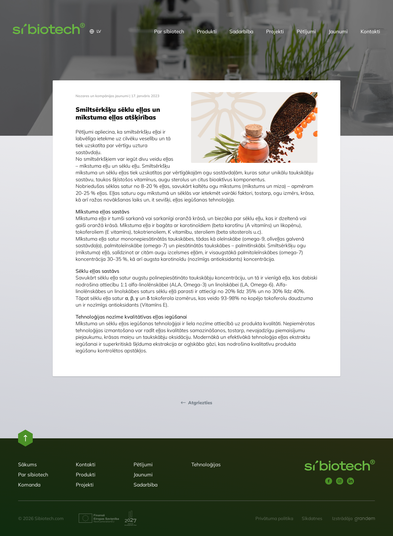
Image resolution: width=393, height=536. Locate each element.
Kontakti (370, 31)
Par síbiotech (169, 31)
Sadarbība (241, 31)
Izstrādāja (342, 518)
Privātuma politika (274, 518)
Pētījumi (306, 31)
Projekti (275, 31)
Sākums (27, 464)
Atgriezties (200, 402)
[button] (119, 31)
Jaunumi (338, 31)
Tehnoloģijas (206, 464)
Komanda (29, 484)
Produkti (207, 31)
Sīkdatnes (312, 518)
